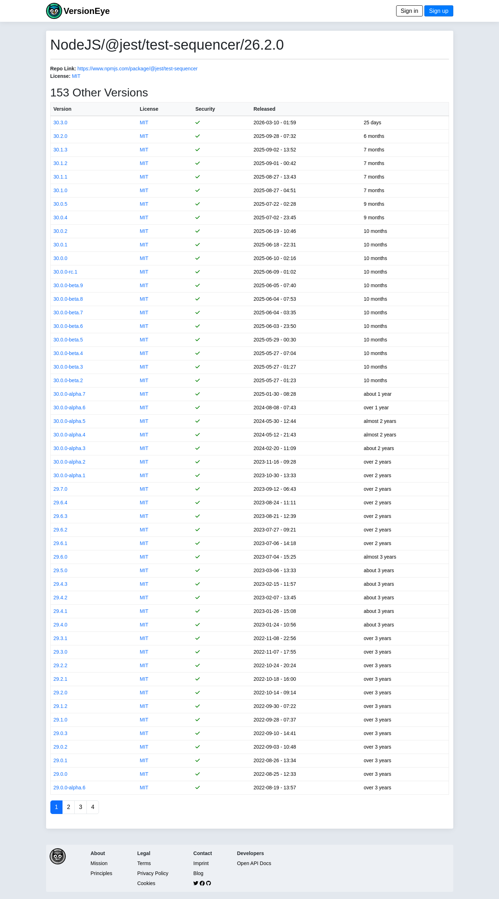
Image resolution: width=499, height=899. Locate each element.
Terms (144, 863)
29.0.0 (61, 774)
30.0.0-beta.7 (68, 312)
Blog (198, 873)
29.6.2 (61, 530)
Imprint (201, 863)
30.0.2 (61, 231)
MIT (76, 76)
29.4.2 (61, 597)
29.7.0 (61, 489)
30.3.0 (61, 122)
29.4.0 (61, 625)
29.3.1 (61, 638)
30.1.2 (61, 163)
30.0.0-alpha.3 (70, 448)
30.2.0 (61, 136)
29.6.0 (61, 557)
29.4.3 (61, 584)
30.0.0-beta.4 (68, 353)
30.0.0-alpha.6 (70, 407)
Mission (99, 863)
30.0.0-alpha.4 (70, 435)
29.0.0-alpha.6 (70, 787)
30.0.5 (61, 204)
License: (60, 76)
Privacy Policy (152, 873)
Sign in (409, 11)
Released (264, 109)
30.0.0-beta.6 (68, 326)
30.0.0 (61, 258)
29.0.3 (61, 733)
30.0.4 (61, 217)
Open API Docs (254, 863)
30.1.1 (61, 177)
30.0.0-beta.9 (68, 285)
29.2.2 (61, 665)
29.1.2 (61, 706)
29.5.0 (61, 570)
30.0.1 (61, 245)
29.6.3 (61, 516)
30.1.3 (61, 150)
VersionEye (87, 11)
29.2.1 (61, 679)
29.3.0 (61, 652)
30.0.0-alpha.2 (70, 462)
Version (63, 109)
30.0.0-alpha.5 (70, 421)
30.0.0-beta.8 (68, 299)
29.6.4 (61, 502)
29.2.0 (61, 692)
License (149, 109)
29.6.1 (61, 543)
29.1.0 (61, 720)
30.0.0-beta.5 (68, 340)
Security (205, 109)
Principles (102, 873)
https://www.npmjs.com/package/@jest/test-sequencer (138, 68)
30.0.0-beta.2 (68, 380)
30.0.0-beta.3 (68, 367)
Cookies (146, 883)
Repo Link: (63, 68)
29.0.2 (61, 747)
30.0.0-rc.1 (66, 272)
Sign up (438, 11)
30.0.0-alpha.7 (70, 394)
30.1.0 (61, 190)
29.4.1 (61, 611)
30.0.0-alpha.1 (70, 475)
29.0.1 (61, 760)
